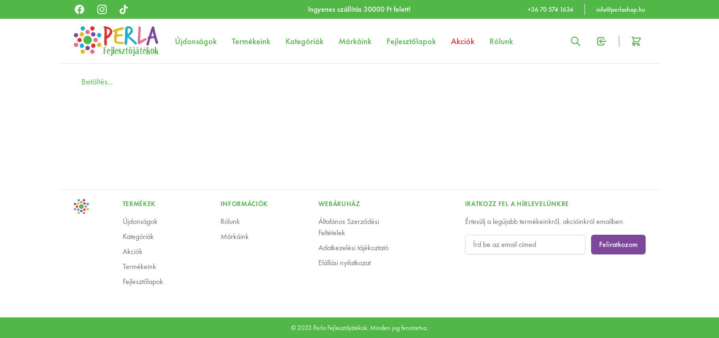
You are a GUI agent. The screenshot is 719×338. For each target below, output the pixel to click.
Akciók (462, 41)
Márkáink (355, 41)
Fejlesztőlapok (411, 41)
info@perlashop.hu (620, 9)
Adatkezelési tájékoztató (353, 248)
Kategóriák (304, 41)
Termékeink (251, 41)
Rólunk (501, 41)
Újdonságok (196, 41)
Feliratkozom (618, 244)
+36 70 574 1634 (550, 9)
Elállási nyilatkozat (344, 263)
